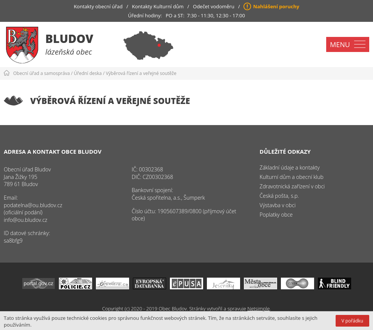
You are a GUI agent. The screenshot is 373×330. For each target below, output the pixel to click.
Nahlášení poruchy (276, 6)
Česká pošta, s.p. (279, 195)
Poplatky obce (276, 214)
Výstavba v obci (278, 205)
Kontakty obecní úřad (98, 6)
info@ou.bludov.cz (25, 219)
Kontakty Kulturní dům (158, 6)
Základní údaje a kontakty (290, 167)
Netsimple (258, 308)
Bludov (69, 38)
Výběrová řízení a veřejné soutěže (141, 73)
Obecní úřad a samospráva (41, 73)
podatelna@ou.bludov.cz (33, 205)
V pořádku (352, 321)
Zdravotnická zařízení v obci (292, 186)
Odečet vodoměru (213, 6)
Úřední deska (88, 73)
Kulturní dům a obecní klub (292, 176)
